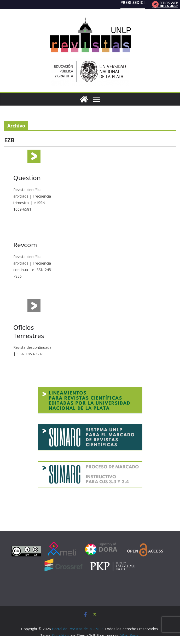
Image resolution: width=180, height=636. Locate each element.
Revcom (25, 244)
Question (27, 177)
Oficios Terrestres (28, 331)
